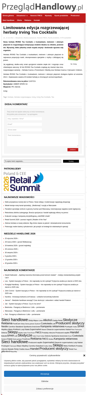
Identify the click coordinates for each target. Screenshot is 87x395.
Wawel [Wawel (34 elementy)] (43, 329)
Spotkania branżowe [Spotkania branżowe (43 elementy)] (32, 327)
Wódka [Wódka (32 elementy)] (20, 333)
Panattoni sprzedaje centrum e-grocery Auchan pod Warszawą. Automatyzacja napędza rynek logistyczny (43, 209)
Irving (34, 97)
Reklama (28, 20)
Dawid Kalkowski (11, 275)
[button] (84, 356)
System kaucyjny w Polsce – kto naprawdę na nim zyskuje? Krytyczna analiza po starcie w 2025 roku (45, 281)
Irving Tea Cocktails (43, 97)
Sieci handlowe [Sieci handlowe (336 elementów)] (14, 319)
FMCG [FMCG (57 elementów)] (38, 332)
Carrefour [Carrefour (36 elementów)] (11, 327)
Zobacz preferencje (44, 389)
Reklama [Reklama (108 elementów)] (6, 323)
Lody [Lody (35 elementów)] (22, 329)
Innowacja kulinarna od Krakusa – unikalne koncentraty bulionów (35, 297)
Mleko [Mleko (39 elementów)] (10, 329)
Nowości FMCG (36, 16)
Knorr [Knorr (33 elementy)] (33, 333)
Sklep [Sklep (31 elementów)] (23, 324)
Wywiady (48, 16)
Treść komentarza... (43, 140)
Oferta (19, 20)
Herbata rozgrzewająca (22, 97)
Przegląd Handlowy (12, 285)
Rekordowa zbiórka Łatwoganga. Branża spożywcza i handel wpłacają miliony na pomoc (36, 213)
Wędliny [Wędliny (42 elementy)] (4, 329)
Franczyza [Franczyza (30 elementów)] (78, 329)
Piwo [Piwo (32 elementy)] (72, 329)
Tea (52, 97)
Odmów (44, 381)
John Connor (9, 291)
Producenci (75, 16)
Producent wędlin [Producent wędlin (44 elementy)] (62, 333)
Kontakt (37, 20)
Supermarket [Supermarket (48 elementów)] (35, 329)
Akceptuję (44, 374)
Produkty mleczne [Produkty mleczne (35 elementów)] (48, 333)
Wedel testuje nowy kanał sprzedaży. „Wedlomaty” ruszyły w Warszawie (30, 205)
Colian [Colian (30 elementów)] (41, 320)
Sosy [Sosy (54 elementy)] (30, 320)
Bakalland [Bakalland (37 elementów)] (19, 327)
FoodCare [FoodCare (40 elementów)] (16, 324)
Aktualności (22, 16)
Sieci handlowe (8, 20)
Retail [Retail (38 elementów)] (60, 320)
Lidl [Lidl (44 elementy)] (53, 324)
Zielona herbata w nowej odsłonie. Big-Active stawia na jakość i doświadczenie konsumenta (38, 223)
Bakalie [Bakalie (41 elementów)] (4, 336)
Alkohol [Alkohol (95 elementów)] (47, 320)
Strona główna (8, 16)
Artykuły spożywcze (30, 38)
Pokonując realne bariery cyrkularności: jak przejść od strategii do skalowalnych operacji (36, 227)
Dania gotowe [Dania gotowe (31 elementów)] (29, 324)
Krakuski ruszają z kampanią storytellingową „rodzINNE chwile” (27, 216)
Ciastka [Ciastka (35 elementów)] (55, 320)
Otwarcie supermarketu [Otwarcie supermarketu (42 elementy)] (56, 329)
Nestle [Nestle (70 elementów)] (4, 326)
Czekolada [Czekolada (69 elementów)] (46, 323)
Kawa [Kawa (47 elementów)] (27, 329)
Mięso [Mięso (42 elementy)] (35, 320)
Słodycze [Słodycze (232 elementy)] (70, 320)
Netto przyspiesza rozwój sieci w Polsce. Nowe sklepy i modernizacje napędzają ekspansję (37, 202)
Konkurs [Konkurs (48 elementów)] (16, 329)
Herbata (10, 97)
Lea (6, 281)
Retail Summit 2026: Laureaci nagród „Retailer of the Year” (26, 220)
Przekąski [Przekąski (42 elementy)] (68, 327)
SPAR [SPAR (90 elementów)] (80, 326)
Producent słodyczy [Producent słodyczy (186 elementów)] (70, 323)
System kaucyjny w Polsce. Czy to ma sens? (25, 304)
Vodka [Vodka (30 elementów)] (75, 326)
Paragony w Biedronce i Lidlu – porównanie (29, 307)
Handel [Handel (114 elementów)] (74, 332)
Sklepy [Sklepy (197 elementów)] (13, 332)
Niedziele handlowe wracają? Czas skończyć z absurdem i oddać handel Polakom (41, 300)
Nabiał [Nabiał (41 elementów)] (68, 329)
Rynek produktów (61, 16)
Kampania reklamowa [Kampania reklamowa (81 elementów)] (52, 326)
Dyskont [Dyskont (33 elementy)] (37, 324)
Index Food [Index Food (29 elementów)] (27, 333)
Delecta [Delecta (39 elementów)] (4, 333)
